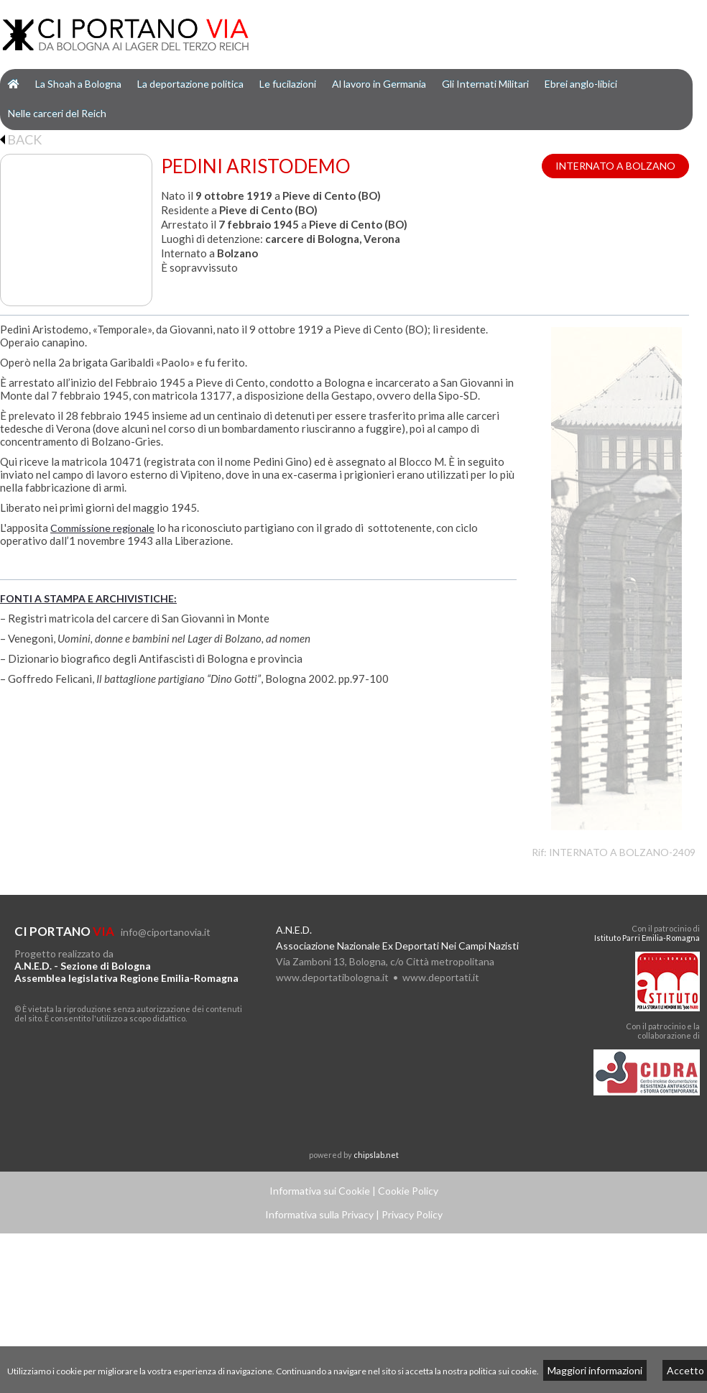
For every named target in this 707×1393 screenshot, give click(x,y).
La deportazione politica (190, 84)
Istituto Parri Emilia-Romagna (647, 937)
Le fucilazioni (287, 84)
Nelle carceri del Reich (57, 113)
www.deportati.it (440, 977)
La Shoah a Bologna (78, 84)
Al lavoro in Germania (379, 84)
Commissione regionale (102, 528)
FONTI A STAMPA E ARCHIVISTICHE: (88, 598)
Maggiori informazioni (594, 1370)
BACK (21, 139)
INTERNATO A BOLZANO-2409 (622, 852)
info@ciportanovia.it (166, 932)
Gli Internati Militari (485, 84)
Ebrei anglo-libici (581, 84)
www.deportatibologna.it (332, 977)
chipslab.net (376, 1154)
